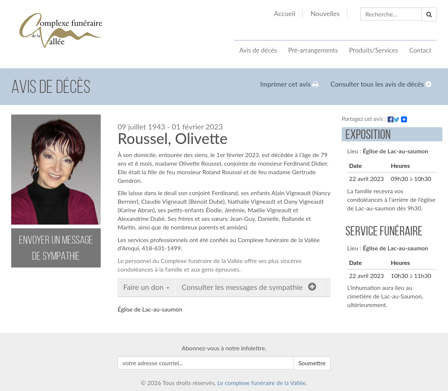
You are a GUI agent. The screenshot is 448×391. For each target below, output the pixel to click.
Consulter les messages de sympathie (249, 286)
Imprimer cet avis (289, 84)
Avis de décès (258, 50)
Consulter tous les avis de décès (380, 84)
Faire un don (146, 286)
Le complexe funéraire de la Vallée (261, 382)
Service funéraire (384, 231)
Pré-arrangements (313, 50)
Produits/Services (373, 50)
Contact (420, 50)
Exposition (368, 134)
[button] (429, 14)
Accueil (284, 13)
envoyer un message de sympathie (56, 248)
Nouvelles (324, 13)
